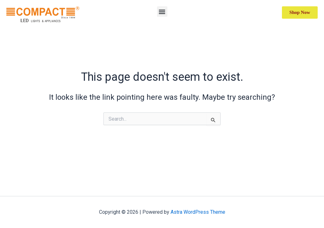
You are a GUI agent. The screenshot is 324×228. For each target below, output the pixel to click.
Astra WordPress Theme (198, 212)
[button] (162, 11)
